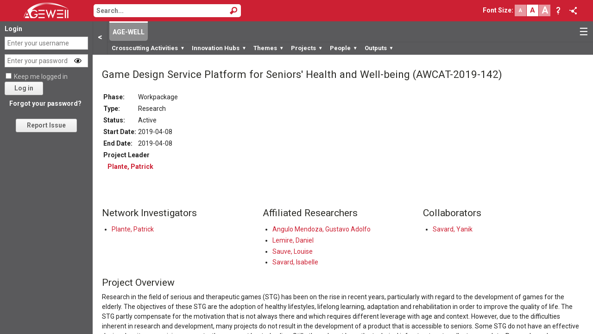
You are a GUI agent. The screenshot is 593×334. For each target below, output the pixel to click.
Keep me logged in (41, 76)
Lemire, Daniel (293, 240)
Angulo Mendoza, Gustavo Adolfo (321, 229)
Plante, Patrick (130, 166)
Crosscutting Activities (148, 48)
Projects (307, 48)
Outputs (379, 48)
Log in (23, 88)
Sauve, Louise (292, 251)
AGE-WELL (129, 32)
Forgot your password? (45, 103)
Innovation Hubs (219, 48)
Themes (268, 48)
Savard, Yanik (453, 229)
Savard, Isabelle (295, 262)
